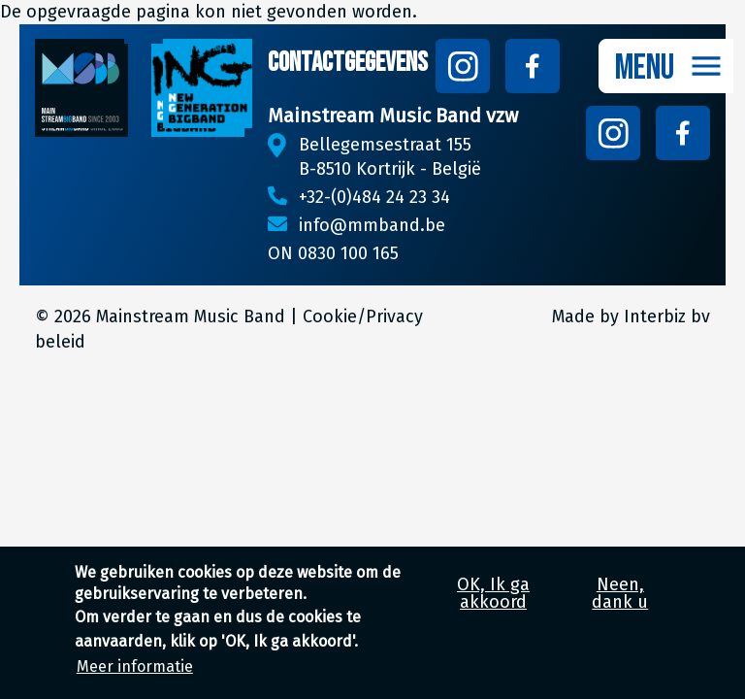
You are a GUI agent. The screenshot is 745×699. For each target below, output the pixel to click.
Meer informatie (135, 679)
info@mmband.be (372, 225)
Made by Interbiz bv (631, 316)
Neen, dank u (620, 604)
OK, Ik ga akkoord (493, 604)
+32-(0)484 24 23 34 (374, 197)
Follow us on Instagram (463, 66)
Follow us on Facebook (532, 66)
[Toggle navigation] (666, 66)
